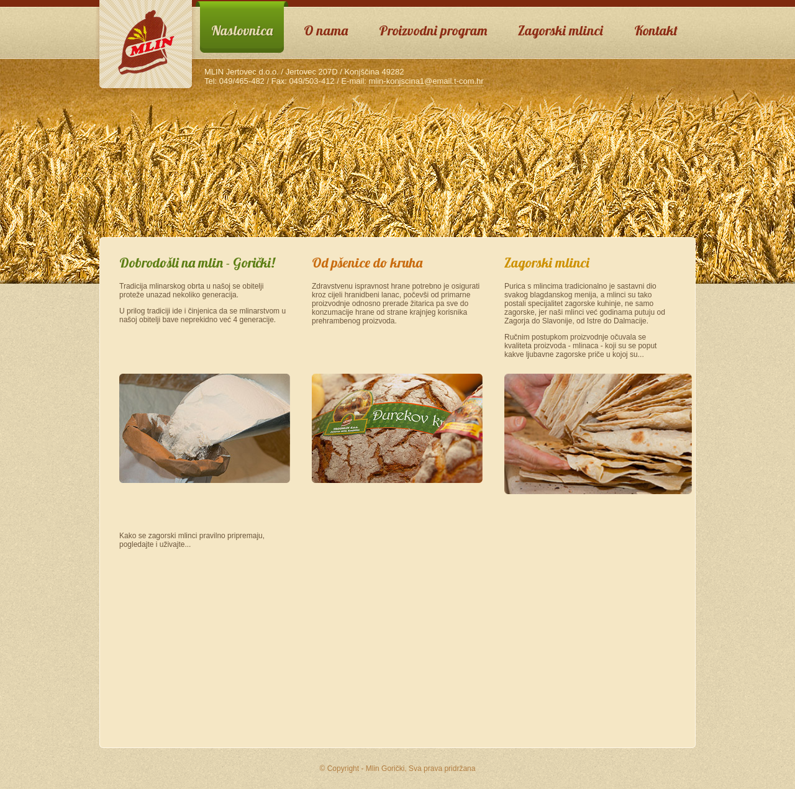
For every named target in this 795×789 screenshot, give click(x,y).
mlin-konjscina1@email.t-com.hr (426, 81)
